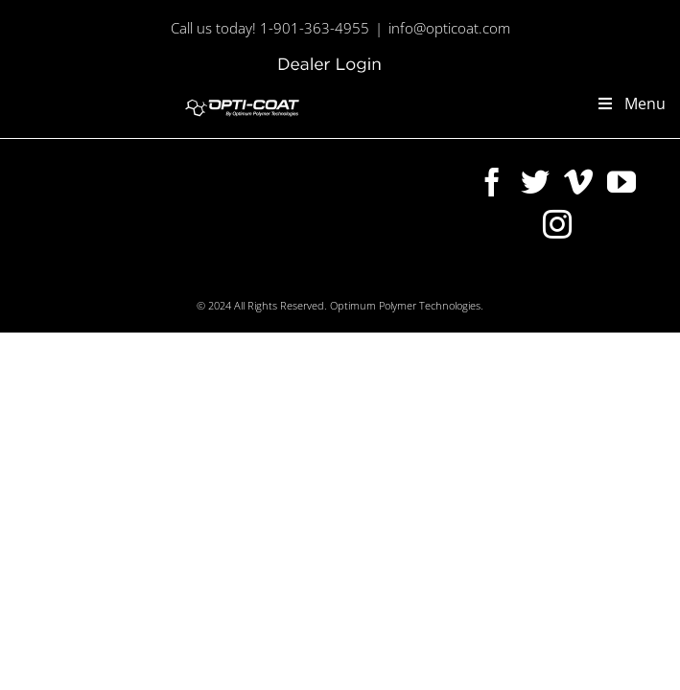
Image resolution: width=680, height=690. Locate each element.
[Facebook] (254, 279)
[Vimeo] (340, 279)
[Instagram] (426, 279)
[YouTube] (383, 279)
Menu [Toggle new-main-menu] (631, 103)
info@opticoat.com (449, 27)
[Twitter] (297, 279)
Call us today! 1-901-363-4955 (270, 27)
